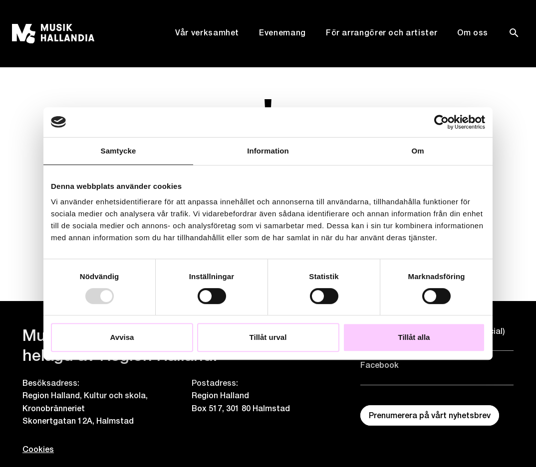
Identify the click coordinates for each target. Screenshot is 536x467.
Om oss (472, 32)
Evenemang (282, 32)
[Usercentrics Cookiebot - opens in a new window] (441, 122)
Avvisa (122, 337)
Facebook (379, 365)
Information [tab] (268, 151)
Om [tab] (417, 151)
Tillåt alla (414, 337)
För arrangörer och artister (381, 32)
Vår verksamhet (207, 32)
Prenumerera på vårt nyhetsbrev (430, 415)
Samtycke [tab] (118, 151)
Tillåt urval (268, 337)
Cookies (35, 449)
